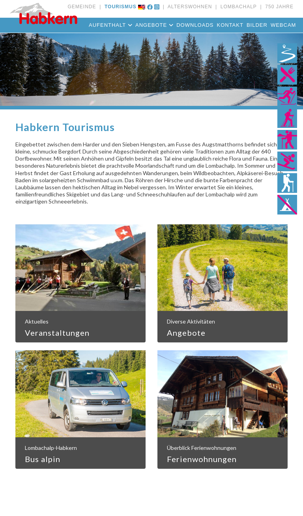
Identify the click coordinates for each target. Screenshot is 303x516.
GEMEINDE (81, 6)
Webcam (283, 25)
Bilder (257, 25)
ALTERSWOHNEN (188, 6)
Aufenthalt (110, 25)
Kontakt (230, 25)
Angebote (154, 25)
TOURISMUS (118, 6)
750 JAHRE (278, 6)
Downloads (194, 25)
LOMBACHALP (237, 6)
